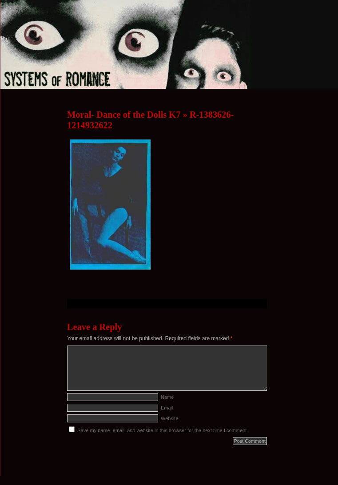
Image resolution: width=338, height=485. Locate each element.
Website (170, 418)
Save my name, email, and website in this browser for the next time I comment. (162, 430)
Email (167, 407)
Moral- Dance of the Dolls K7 (123, 114)
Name (167, 397)
